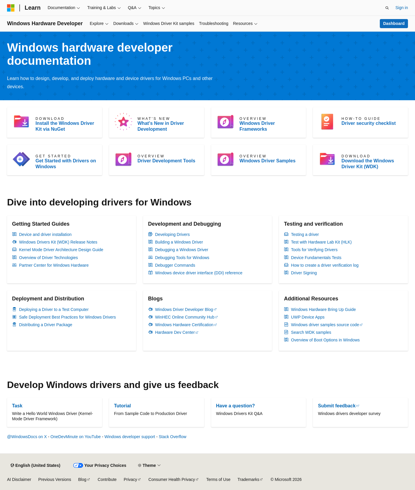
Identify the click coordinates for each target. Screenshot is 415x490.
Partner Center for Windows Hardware (54, 265)
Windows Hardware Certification (184, 324)
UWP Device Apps (307, 317)
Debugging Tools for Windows (182, 257)
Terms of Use (218, 479)
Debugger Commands (175, 265)
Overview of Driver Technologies (48, 257)
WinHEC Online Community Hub (184, 317)
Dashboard (393, 23)
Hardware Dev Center (175, 332)
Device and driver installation (45, 234)
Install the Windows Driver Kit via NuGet (64, 126)
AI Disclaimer (19, 479)
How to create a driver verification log (324, 265)
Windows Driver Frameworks (257, 126)
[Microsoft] (11, 8)
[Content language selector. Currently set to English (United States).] (35, 465)
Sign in (401, 7)
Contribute (107, 479)
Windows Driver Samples (268, 160)
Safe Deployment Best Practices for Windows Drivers (67, 317)
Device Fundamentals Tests (316, 257)
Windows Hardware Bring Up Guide (323, 309)
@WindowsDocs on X (27, 436)
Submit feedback (336, 405)
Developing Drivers (172, 234)
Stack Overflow (172, 436)
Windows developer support (129, 436)
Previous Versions (54, 479)
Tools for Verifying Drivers (314, 249)
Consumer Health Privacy (171, 479)
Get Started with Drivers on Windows (65, 163)
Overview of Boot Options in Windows (325, 340)
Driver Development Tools (166, 160)
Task (17, 405)
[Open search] (387, 8)
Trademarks (248, 479)
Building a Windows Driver (179, 242)
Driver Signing (304, 272)
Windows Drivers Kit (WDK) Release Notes (58, 242)
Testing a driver (305, 234)
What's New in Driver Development (161, 126)
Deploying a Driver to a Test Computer (54, 309)
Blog (82, 479)
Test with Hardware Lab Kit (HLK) (321, 242)
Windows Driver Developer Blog (184, 309)
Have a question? (235, 405)
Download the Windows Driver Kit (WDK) (367, 163)
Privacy (130, 479)
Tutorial (122, 405)
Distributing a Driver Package (45, 324)
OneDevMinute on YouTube (75, 436)
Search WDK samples (311, 332)
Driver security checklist (368, 123)
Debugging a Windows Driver (181, 249)
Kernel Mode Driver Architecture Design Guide (61, 249)
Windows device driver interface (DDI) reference (199, 272)
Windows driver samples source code (325, 324)
